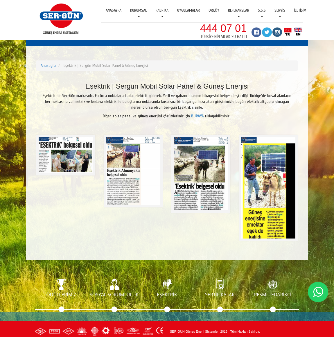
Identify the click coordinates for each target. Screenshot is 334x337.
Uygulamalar (188, 10)
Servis (279, 12)
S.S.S (262, 12)
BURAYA (197, 116)
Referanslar (238, 12)
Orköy (214, 10)
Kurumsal (138, 12)
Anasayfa (113, 10)
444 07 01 (223, 28)
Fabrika (162, 12)
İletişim (300, 10)
